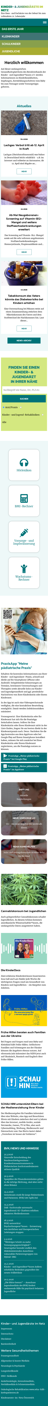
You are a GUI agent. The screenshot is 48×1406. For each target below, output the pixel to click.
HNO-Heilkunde (9, 1376)
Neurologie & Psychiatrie (13, 1366)
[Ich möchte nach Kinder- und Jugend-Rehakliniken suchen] (21, 407)
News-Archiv (24, 340)
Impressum (6, 1328)
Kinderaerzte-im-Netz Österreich (17, 1397)
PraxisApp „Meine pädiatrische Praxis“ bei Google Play (21, 757)
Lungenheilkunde (9, 1371)
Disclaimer (6, 1339)
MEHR (24, 171)
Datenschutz (7, 1334)
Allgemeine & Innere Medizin (15, 1361)
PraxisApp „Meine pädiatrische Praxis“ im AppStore (21, 767)
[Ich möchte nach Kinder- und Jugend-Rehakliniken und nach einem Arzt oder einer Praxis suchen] (42, 415)
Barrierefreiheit (8, 1344)
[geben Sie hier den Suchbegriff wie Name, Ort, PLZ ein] (24, 390)
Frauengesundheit (10, 1355)
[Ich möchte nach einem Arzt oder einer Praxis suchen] (3, 407)
